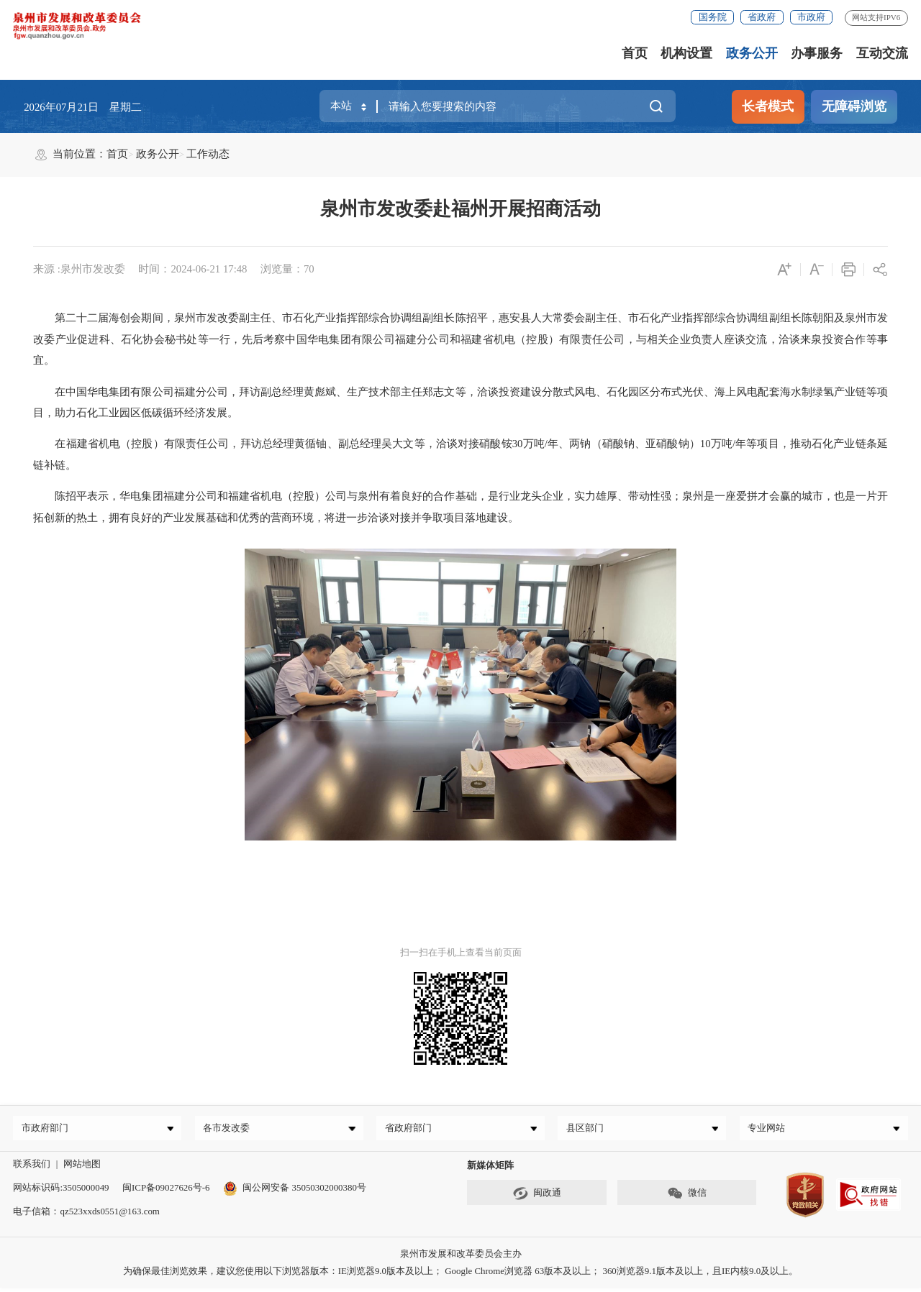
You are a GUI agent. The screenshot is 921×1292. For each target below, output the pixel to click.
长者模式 (768, 106)
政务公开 (752, 53)
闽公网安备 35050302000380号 (294, 1191)
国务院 (713, 17)
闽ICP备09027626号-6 (165, 1191)
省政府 (762, 17)
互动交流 (882, 53)
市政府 (811, 17)
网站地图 (82, 1167)
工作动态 (208, 154)
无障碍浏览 (854, 106)
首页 (635, 53)
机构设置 (686, 53)
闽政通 (536, 1197)
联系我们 (31, 1167)
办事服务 (817, 53)
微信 (687, 1197)
